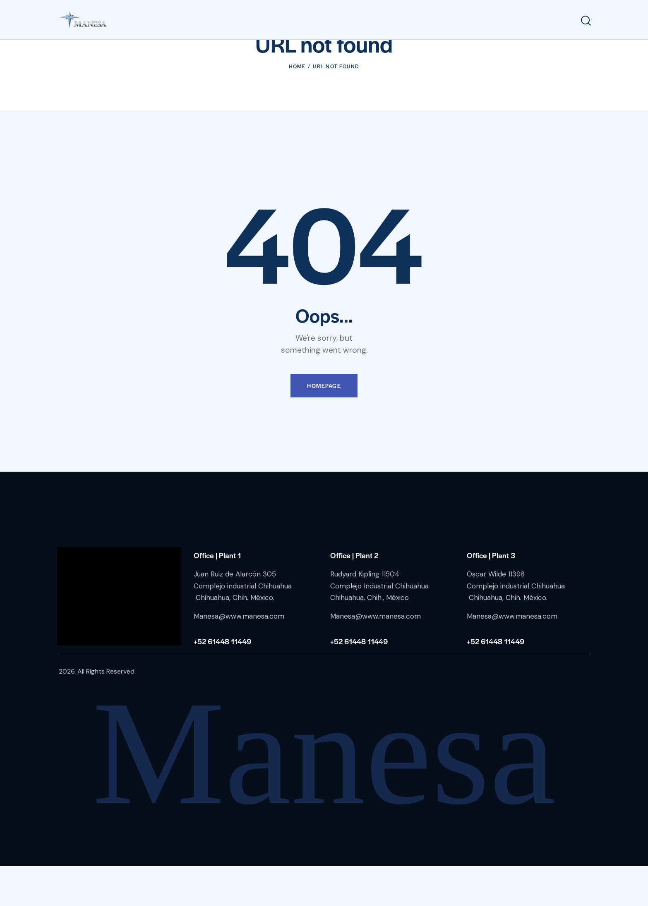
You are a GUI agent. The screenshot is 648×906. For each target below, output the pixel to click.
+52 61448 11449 (222, 681)
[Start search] (586, 21)
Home (297, 106)
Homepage (324, 426)
